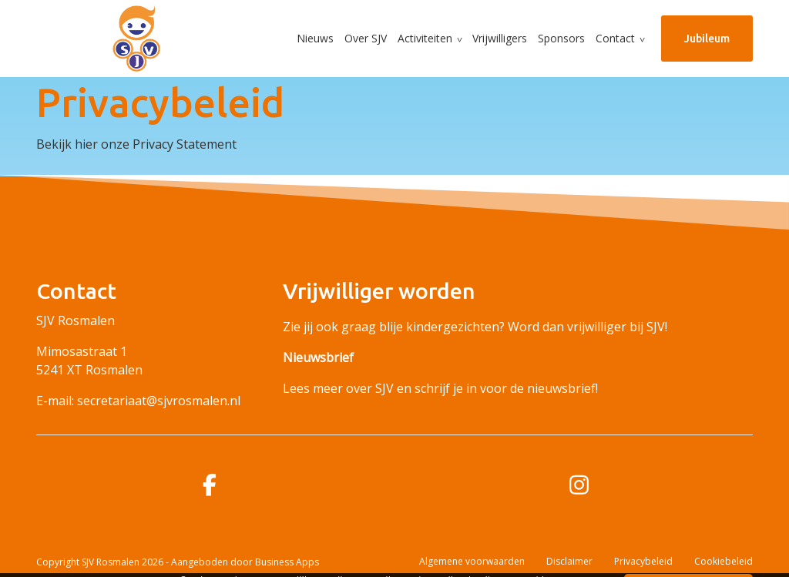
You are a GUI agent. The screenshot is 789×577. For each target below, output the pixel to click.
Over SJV (365, 38)
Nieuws (315, 38)
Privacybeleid (643, 561)
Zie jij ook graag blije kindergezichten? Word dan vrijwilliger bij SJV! (475, 326)
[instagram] (579, 485)
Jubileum (707, 38)
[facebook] (209, 485)
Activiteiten (425, 38)
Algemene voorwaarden (472, 561)
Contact (615, 38)
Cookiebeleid (723, 561)
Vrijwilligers (499, 38)
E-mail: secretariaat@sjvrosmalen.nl (138, 400)
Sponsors (561, 38)
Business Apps (287, 562)
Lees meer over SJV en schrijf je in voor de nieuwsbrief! (440, 388)
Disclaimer (569, 561)
